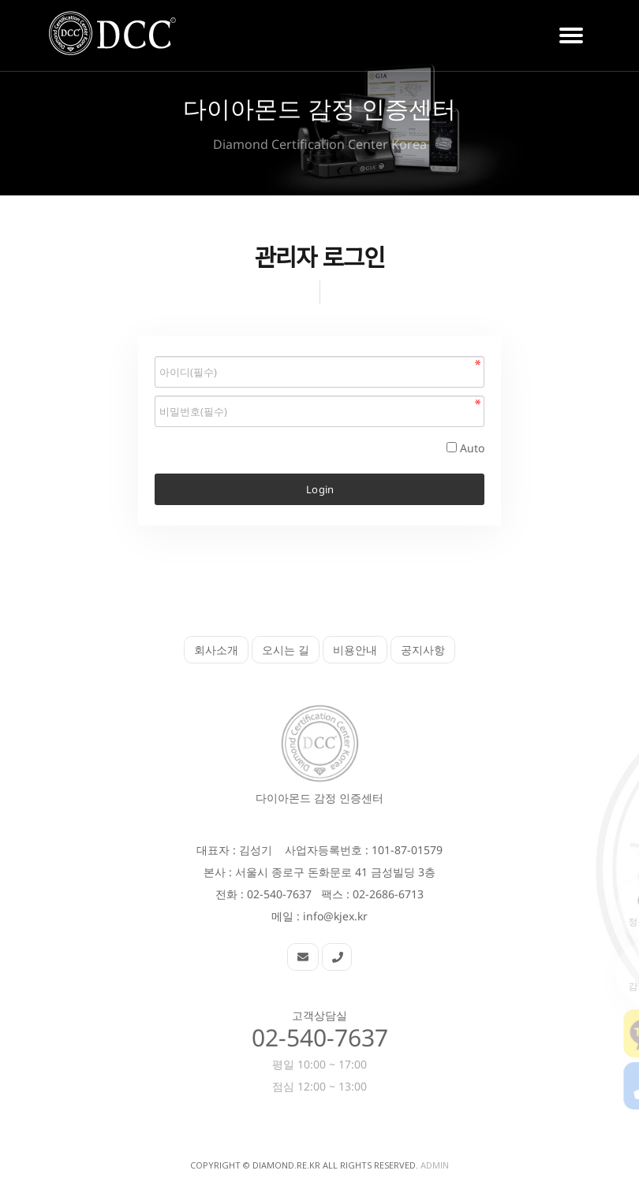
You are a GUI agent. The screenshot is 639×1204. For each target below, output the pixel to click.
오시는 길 (285, 649)
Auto (472, 447)
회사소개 (216, 649)
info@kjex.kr (335, 916)
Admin (434, 1165)
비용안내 (355, 649)
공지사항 (423, 649)
